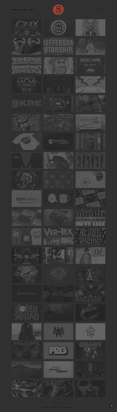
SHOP (31, 10)
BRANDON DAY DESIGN (56, 407)
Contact (23, 10)
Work (14, 10)
